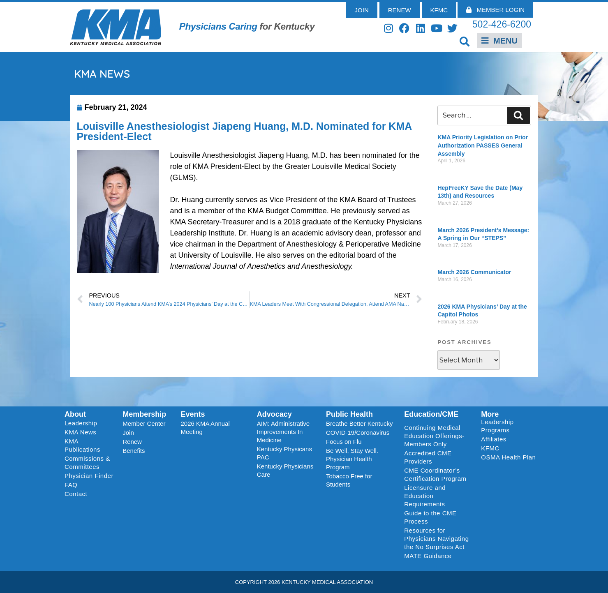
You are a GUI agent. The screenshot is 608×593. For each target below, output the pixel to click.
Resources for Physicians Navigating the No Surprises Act (436, 538)
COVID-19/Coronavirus (357, 432)
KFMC (490, 448)
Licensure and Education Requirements (425, 496)
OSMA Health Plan (508, 457)
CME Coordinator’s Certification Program (435, 474)
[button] (464, 41)
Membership (144, 414)
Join (128, 432)
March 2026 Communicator (474, 272)
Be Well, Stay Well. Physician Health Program (352, 459)
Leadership (83, 423)
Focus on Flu (344, 441)
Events (193, 414)
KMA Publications (82, 445)
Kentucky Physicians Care (285, 470)
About (75, 414)
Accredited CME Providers (427, 457)
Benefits (134, 450)
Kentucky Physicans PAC (284, 453)
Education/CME (431, 414)
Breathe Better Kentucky (359, 423)
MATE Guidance (427, 555)
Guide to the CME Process (430, 517)
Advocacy (274, 414)
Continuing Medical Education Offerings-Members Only (434, 436)
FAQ (71, 484)
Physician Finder (89, 475)
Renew (132, 441)
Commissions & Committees (87, 462)
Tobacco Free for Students (349, 480)
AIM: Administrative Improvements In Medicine (283, 431)
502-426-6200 (501, 24)
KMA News (80, 432)
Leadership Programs (510, 426)
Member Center (144, 423)
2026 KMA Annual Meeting (205, 427)
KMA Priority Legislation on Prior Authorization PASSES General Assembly (482, 145)
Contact (76, 493)
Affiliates (495, 439)
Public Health (349, 414)
